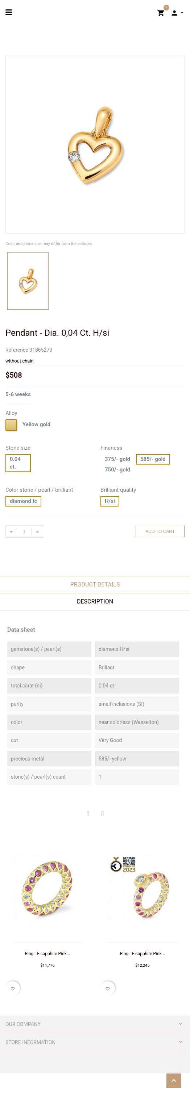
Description (95, 601)
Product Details (95, 584)
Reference (16, 350)
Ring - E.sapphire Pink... (47, 953)
